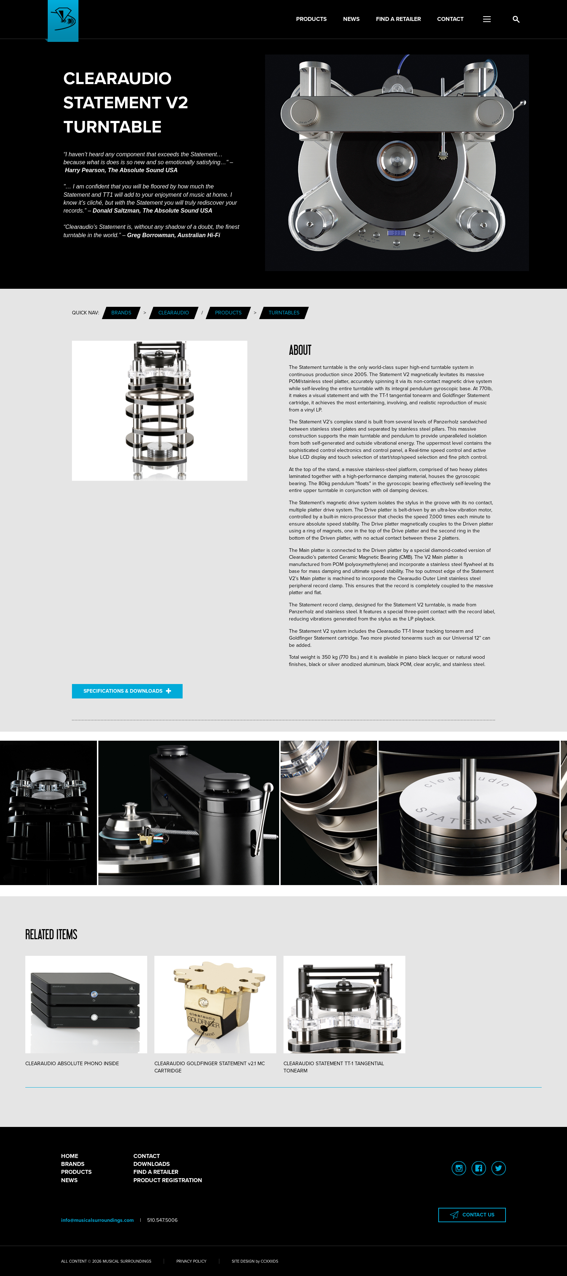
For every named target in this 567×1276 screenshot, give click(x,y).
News (351, 19)
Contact (450, 19)
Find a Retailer (398, 19)
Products (311, 19)
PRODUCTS (76, 1172)
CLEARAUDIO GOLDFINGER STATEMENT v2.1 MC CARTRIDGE (215, 1015)
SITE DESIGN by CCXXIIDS (255, 1261)
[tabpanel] (89, 1011)
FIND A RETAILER (155, 1172)
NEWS (69, 1180)
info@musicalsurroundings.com (97, 1220)
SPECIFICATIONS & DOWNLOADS (127, 691)
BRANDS (73, 1164)
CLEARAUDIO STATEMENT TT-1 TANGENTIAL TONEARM (344, 1015)
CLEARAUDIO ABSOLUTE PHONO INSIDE (86, 1011)
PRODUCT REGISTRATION (167, 1180)
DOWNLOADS (151, 1164)
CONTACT (146, 1156)
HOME (69, 1156)
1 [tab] (283, 1087)
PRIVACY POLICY (191, 1261)
